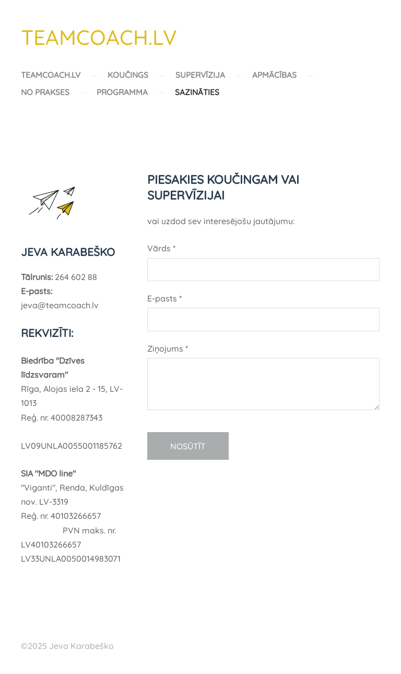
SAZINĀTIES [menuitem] (197, 92)
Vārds (161, 248)
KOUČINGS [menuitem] (128, 75)
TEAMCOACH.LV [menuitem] (50, 75)
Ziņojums (167, 348)
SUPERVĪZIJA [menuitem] (200, 75)
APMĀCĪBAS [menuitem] (274, 75)
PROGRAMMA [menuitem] (122, 92)
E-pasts (164, 298)
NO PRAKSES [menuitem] (45, 92)
